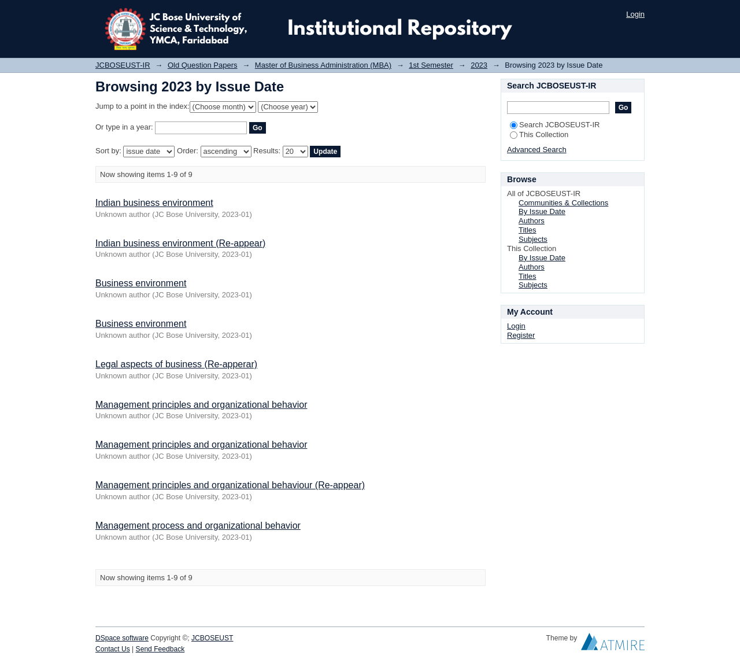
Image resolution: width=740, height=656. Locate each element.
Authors (532, 220)
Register (521, 335)
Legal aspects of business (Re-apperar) (176, 364)
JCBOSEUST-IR (122, 65)
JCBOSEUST (212, 638)
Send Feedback (160, 649)
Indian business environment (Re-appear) (180, 243)
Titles (527, 230)
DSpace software (122, 638)
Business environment (140, 283)
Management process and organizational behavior (198, 525)
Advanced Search (537, 149)
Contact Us (112, 649)
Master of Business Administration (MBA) (323, 65)
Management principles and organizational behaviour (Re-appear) (230, 485)
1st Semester (431, 65)
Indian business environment (154, 203)
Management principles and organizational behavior (201, 405)
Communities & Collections (563, 202)
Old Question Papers (203, 65)
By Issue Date (542, 211)
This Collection (539, 134)
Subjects (533, 239)
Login (635, 14)
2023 (479, 65)
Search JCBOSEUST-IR (555, 124)
